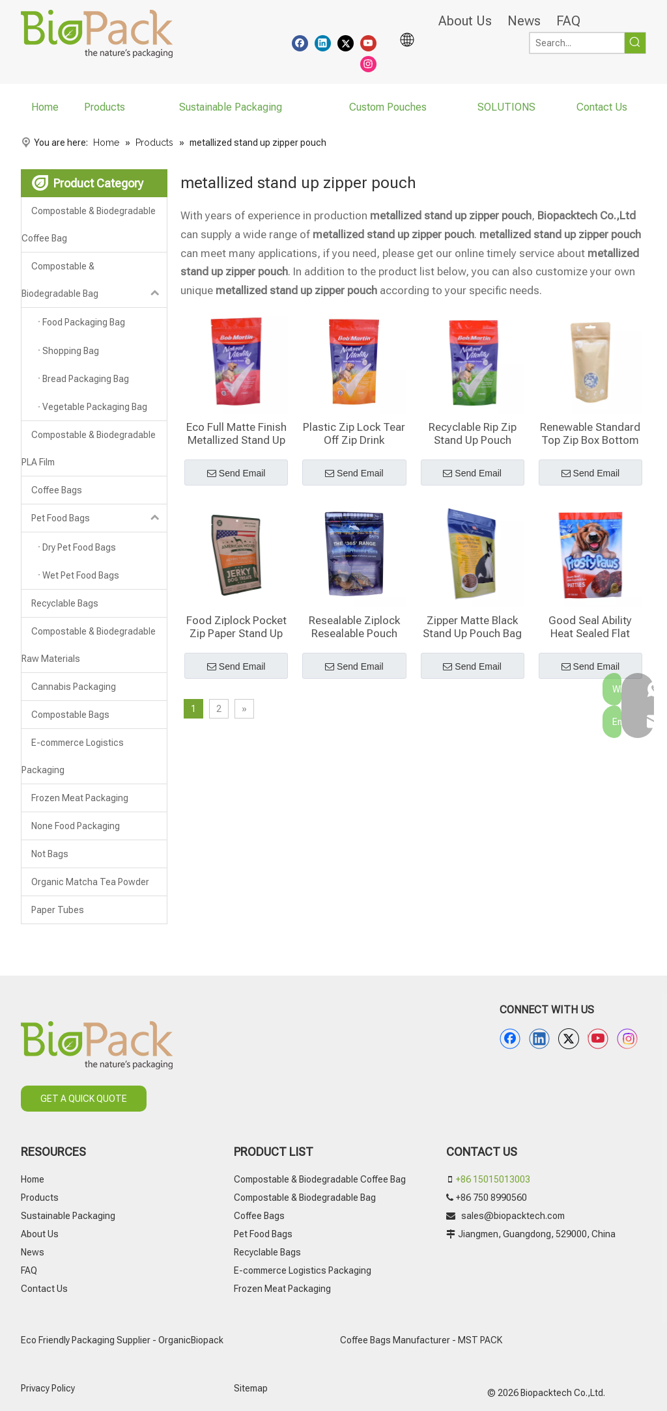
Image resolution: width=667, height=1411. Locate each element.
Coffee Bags (56, 490)
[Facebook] (300, 42)
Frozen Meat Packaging (79, 798)
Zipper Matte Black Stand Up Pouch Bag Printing (472, 627)
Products (40, 1197)
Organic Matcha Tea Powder (90, 882)
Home (32, 1179)
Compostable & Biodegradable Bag (94, 280)
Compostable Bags (70, 714)
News (524, 21)
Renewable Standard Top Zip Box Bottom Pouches (590, 433)
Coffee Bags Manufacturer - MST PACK (421, 1340)
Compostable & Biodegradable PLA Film (88, 448)
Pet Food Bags (99, 518)
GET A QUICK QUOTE (83, 1098)
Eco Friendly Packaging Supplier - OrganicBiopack (122, 1340)
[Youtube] (368, 42)
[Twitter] (345, 42)
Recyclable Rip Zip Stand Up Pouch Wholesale (473, 433)
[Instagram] (368, 63)
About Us (465, 21)
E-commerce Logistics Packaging (72, 756)
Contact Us (44, 1288)
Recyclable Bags (64, 603)
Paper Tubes (57, 910)
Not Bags (49, 854)
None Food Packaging (75, 826)
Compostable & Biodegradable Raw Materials (88, 645)
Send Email (236, 474)
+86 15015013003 (493, 1179)
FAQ (568, 21)
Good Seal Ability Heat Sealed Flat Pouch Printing (590, 627)
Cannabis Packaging (73, 686)
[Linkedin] (323, 42)
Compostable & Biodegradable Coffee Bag (88, 224)
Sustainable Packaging (68, 1216)
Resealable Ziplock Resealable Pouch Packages (354, 627)
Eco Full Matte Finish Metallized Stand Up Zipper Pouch (236, 433)
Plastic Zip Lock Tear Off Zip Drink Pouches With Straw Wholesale (354, 433)
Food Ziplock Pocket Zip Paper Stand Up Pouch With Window (236, 627)
